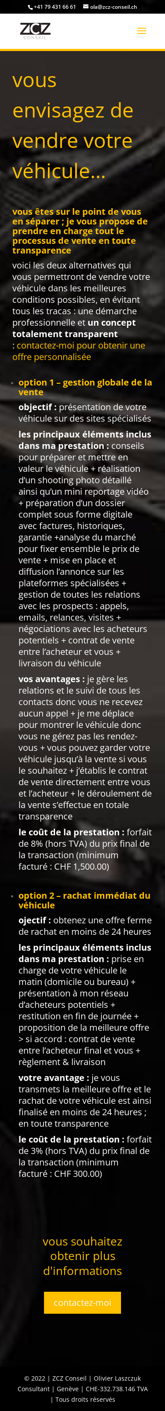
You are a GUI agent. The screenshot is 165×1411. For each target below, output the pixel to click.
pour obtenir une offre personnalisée (78, 351)
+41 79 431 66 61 (55, 7)
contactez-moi (82, 1302)
